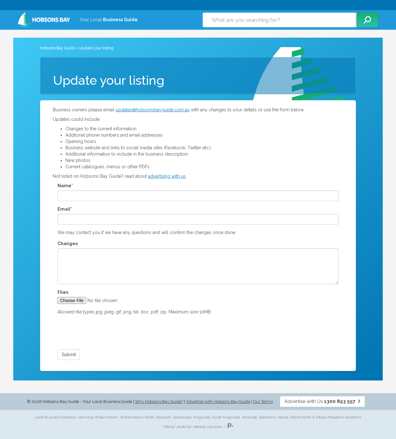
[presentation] (105, 332)
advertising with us (167, 176)
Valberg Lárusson (207, 426)
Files (62, 292)
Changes (67, 243)
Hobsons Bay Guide (57, 48)
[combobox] (280, 20)
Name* (65, 185)
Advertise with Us (322, 401)
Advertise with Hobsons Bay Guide (218, 401)
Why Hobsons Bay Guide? (159, 401)
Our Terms (263, 401)
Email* (64, 209)
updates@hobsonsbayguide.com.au (152, 109)
